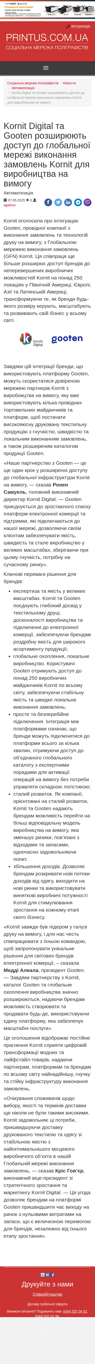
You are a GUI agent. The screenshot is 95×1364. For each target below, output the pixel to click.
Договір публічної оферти (47, 1304)
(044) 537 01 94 (47, 1316)
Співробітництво (47, 1294)
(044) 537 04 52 (75, 1311)
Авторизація (80, 26)
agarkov (10, 205)
